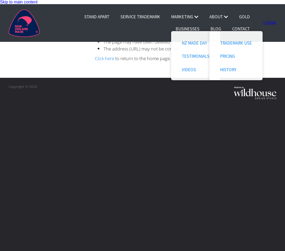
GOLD (244, 17)
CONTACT (241, 29)
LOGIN (270, 23)
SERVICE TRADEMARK (140, 17)
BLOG (215, 29)
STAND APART (96, 17)
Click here (104, 58)
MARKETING (184, 17)
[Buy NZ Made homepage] (35, 23)
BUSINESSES (187, 29)
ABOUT (218, 17)
